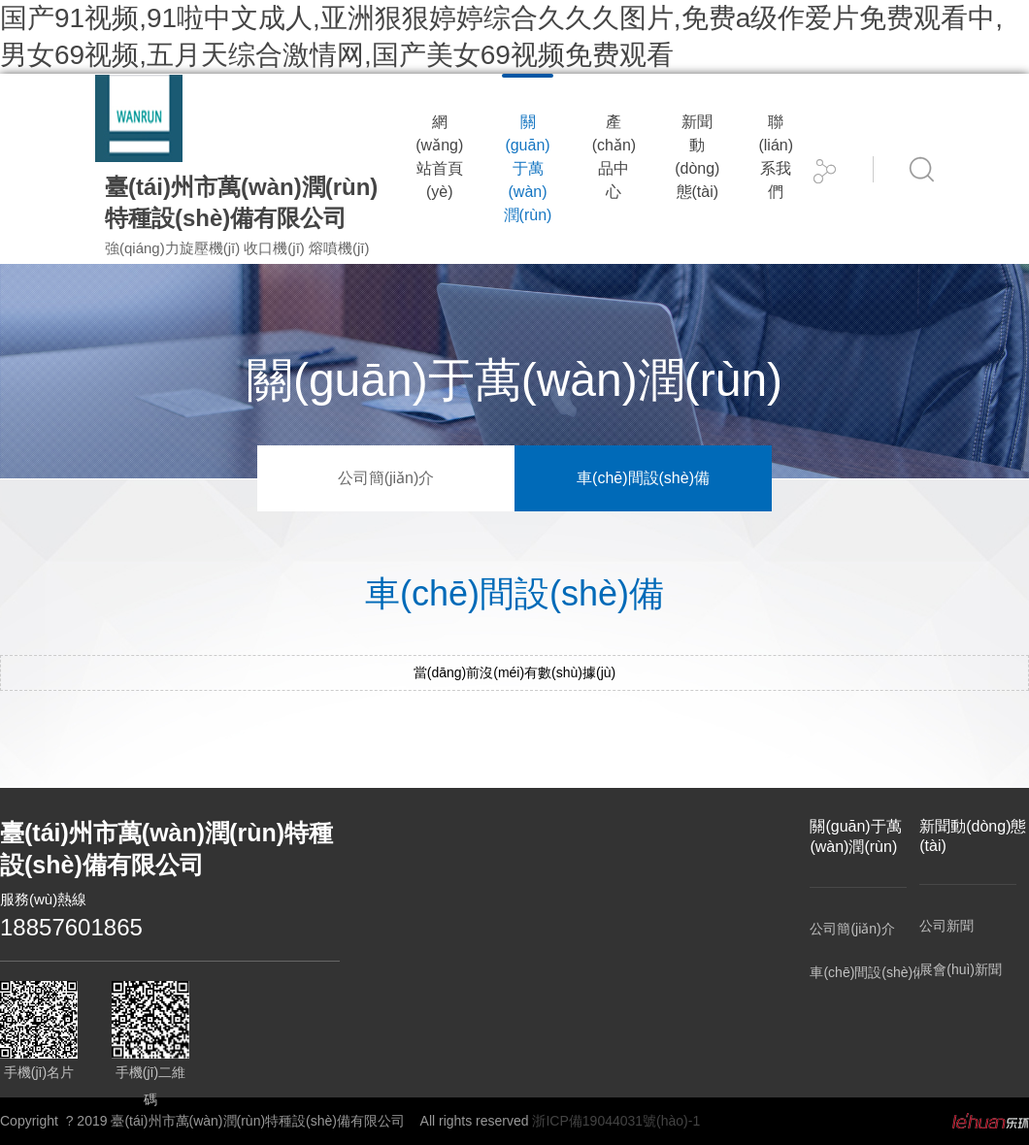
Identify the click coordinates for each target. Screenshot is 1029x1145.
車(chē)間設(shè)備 (643, 478)
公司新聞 (946, 925)
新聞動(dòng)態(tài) (697, 157)
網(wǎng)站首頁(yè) (439, 157)
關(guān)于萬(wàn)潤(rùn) (528, 168)
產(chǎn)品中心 (614, 157)
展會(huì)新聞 (960, 969)
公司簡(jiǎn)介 (386, 478)
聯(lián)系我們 (775, 157)
